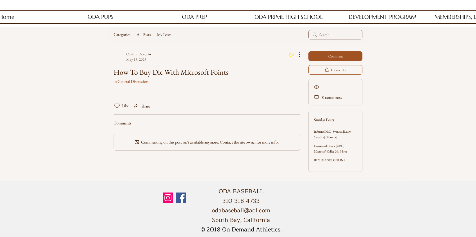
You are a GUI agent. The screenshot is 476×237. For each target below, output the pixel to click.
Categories (122, 34)
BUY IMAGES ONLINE (329, 160)
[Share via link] (141, 106)
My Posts (164, 34)
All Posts (144, 34)
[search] (335, 34)
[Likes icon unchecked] (117, 106)
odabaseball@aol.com (241, 210)
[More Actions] (297, 54)
